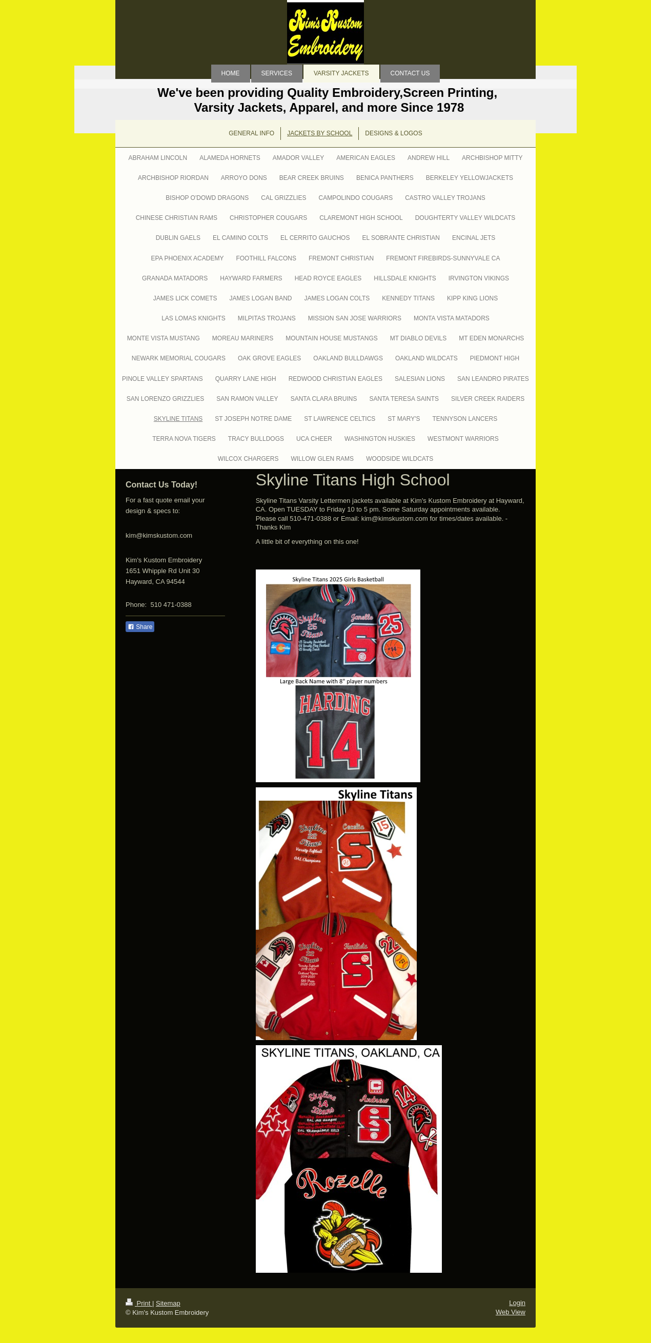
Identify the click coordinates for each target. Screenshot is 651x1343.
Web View (510, 1312)
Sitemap (168, 1303)
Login (517, 1303)
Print (139, 1303)
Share (140, 626)
